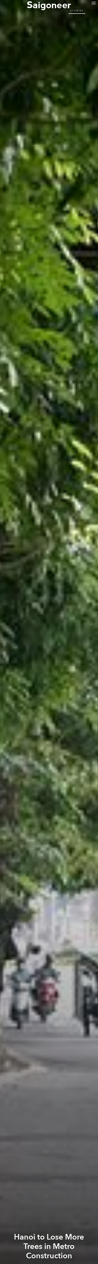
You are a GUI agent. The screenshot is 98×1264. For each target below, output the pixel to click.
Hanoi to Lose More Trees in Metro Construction (49, 1246)
